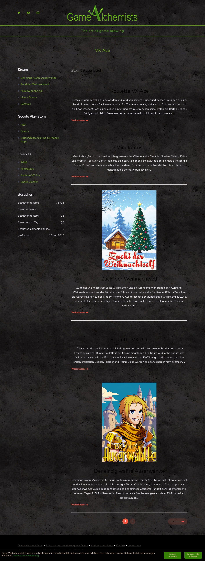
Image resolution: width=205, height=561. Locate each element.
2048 (24, 162)
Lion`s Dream (29, 97)
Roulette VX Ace (129, 91)
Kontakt (120, 545)
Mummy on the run (32, 91)
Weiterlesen (78, 120)
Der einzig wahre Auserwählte (129, 471)
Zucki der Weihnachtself (129, 279)
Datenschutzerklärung (30, 545)
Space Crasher (29, 182)
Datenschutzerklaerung (26, 555)
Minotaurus (129, 147)
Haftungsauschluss (102, 545)
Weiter (175, 521)
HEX (23, 124)
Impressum (134, 545)
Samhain (26, 104)
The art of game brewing (102, 30)
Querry (25, 131)
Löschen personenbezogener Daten (67, 545)
